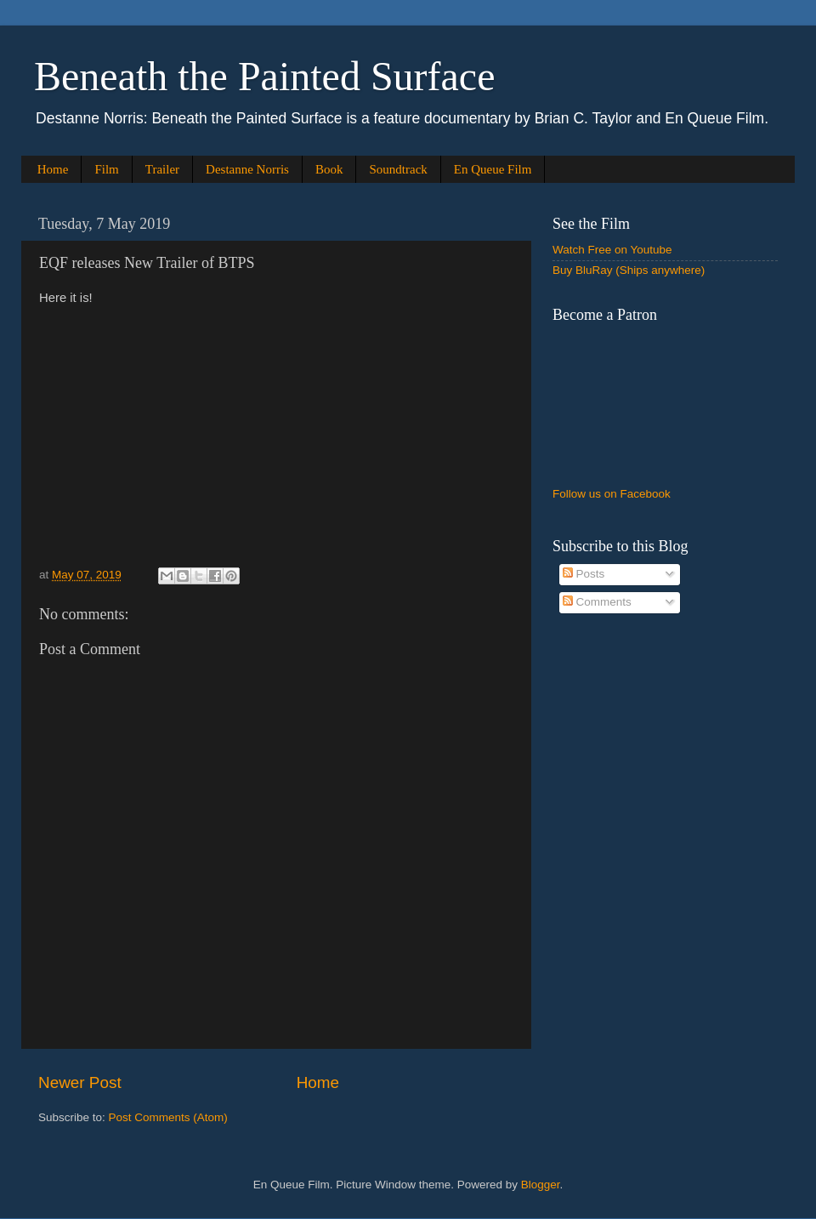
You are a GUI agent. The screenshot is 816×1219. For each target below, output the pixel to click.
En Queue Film (493, 169)
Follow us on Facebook (611, 493)
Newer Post (80, 1082)
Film (106, 169)
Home (53, 169)
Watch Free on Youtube (612, 249)
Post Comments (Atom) (168, 1117)
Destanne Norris (247, 169)
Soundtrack (398, 169)
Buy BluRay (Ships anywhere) (628, 270)
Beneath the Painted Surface (264, 76)
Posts (584, 573)
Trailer (162, 169)
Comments (597, 601)
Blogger (540, 1184)
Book (329, 169)
